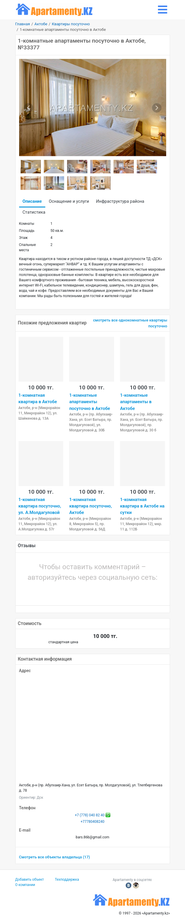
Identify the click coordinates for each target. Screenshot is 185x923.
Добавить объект (29, 879)
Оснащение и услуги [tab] (69, 201)
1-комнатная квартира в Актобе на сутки (142, 506)
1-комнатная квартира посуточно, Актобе (90, 506)
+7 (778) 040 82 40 (89, 815)
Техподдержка (67, 879)
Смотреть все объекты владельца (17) (54, 857)
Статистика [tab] (34, 212)
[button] (72, 592)
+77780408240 (92, 822)
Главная (22, 24)
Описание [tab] (32, 201)
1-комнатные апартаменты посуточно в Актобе (89, 402)
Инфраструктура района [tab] (120, 201)
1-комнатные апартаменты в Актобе (135, 402)
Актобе (40, 24)
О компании (25, 885)
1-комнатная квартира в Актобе (38, 398)
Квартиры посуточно (71, 24)
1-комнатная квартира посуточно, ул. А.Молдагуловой (40, 506)
